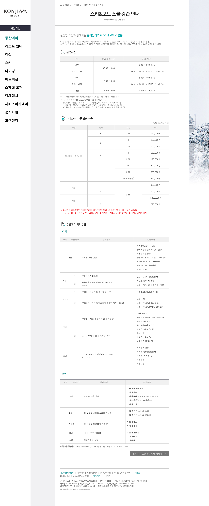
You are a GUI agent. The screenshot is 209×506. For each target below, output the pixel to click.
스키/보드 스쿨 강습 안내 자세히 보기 (149, 453)
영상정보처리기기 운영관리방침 (99, 473)
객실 (8, 54)
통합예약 (11, 38)
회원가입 (15, 28)
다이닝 (10, 71)
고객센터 (11, 120)
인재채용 (107, 476)
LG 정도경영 (64, 476)
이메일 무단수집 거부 (122, 473)
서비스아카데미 (16, 104)
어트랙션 (11, 79)
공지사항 (11, 112)
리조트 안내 (13, 46)
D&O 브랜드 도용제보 (81, 476)
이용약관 (80, 473)
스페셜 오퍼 (13, 87)
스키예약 (75, 5)
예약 (67, 5)
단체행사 (11, 95)
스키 (8, 62)
